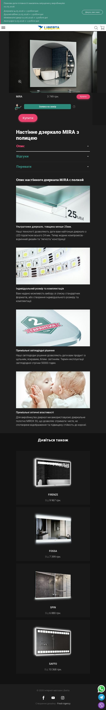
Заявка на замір (47, 106)
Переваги (23, 166)
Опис (20, 146)
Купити (83, 97)
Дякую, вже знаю (92, 12)
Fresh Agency (63, 703)
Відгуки (22, 156)
